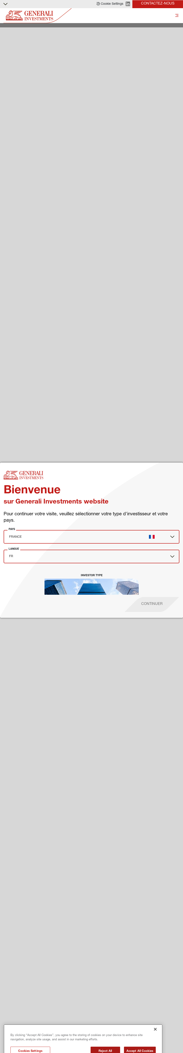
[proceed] (152, 604)
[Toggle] (177, 15)
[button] (110, 4)
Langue (14, 548)
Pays (12, 529)
